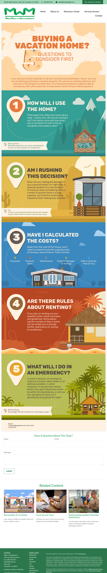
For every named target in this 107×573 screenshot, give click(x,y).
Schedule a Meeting (93, 2)
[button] (42, 11)
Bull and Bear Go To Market (15, 515)
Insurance (32, 562)
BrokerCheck (82, 553)
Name (6, 439)
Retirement (32, 555)
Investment (32, 557)
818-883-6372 (47, 2)
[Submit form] (9, 471)
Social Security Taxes (45, 515)
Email (57, 439)
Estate (31, 559)
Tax (30, 564)
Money (31, 566)
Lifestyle (32, 568)
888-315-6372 (14, 557)
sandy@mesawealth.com (65, 2)
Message (7, 452)
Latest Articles (33, 570)
